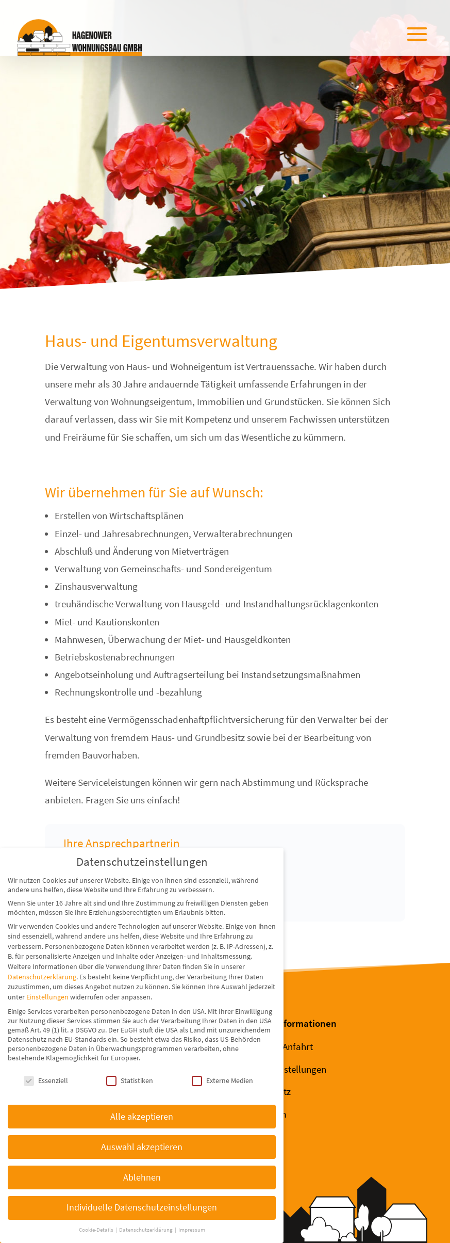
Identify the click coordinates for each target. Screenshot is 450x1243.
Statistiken (129, 1080)
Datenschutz (265, 1091)
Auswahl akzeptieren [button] (141, 1147)
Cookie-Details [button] (96, 1229)
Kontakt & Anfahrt (276, 1046)
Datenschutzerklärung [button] (146, 1229)
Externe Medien (222, 1080)
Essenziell (46, 1080)
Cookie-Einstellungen (283, 1069)
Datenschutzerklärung (42, 976)
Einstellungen (47, 997)
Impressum (263, 1114)
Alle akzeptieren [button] (141, 1116)
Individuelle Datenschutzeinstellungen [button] (141, 1207)
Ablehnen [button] (142, 1177)
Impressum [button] (191, 1229)
